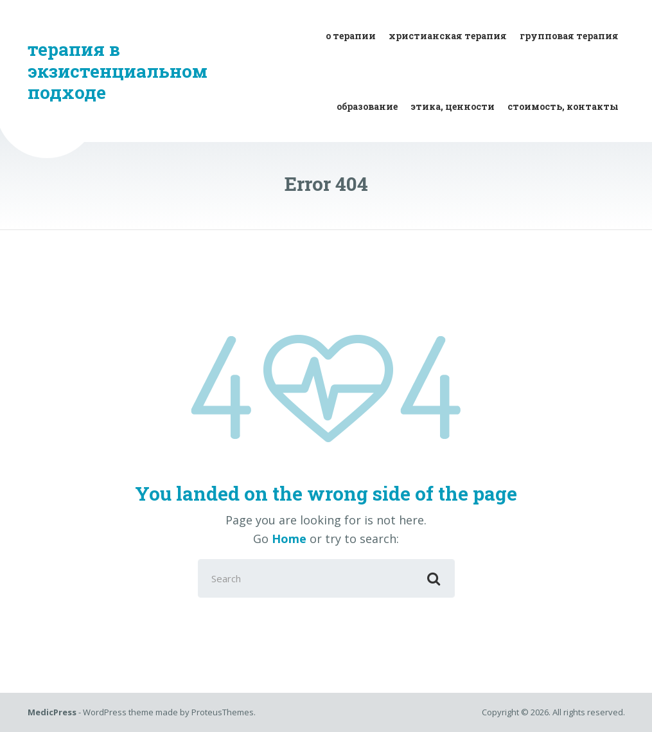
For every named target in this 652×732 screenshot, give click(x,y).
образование (367, 106)
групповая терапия (569, 36)
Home (289, 538)
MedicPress (52, 712)
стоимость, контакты (563, 106)
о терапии (351, 36)
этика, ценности (452, 106)
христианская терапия (448, 36)
